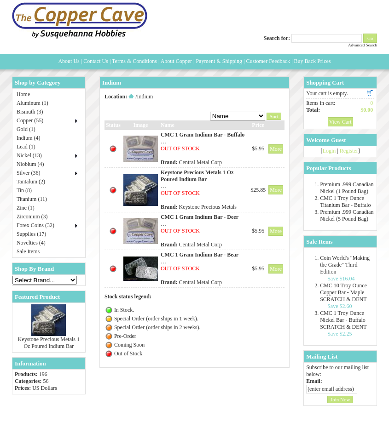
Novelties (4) (31, 243)
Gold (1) (26, 129)
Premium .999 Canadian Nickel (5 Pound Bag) (346, 215)
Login (329, 151)
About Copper (176, 61)
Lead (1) (26, 146)
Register (349, 151)
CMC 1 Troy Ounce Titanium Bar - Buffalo (345, 201)
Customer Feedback (268, 61)
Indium (145, 96)
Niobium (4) (30, 164)
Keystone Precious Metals (208, 207)
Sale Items (28, 251)
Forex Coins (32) (35, 225)
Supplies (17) (31, 234)
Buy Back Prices (312, 61)
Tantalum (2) (31, 181)
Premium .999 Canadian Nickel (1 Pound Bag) (346, 187)
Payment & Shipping (219, 61)
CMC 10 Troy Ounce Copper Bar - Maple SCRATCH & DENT (343, 292)
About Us (68, 61)
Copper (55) (30, 120)
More (276, 149)
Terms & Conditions (134, 61)
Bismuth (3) (30, 111)
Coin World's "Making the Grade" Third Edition (345, 265)
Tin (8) (24, 190)
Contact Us (95, 61)
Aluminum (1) (32, 103)
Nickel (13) (29, 155)
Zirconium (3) (32, 216)
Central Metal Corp (200, 162)
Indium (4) (29, 138)
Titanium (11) (32, 199)
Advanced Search (362, 45)
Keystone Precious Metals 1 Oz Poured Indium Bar (49, 342)
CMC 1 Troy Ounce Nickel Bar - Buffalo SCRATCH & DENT (343, 320)
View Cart (340, 122)
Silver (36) (29, 173)
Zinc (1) (26, 208)
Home (23, 94)
